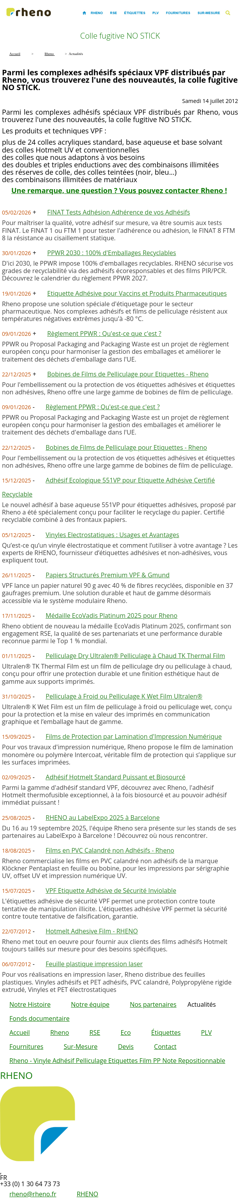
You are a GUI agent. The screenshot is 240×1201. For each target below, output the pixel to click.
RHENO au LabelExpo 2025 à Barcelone (103, 817)
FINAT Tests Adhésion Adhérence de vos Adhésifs (118, 212)
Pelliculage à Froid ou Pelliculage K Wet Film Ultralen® (124, 696)
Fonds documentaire (39, 1018)
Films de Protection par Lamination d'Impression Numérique (134, 736)
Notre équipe (90, 1004)
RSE (95, 1032)
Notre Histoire (29, 1004)
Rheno (59, 1032)
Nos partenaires (153, 1004)
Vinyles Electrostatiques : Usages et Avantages (112, 534)
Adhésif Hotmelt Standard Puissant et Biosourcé (115, 777)
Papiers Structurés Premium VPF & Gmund (108, 575)
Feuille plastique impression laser (94, 964)
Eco (125, 1032)
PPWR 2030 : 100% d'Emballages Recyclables (111, 252)
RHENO (87, 1194)
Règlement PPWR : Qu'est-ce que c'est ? (104, 333)
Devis (126, 1046)
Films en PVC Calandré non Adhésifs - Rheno (110, 850)
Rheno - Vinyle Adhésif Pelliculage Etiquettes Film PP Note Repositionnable (117, 1060)
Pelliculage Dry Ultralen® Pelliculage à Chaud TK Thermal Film (135, 655)
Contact (165, 1046)
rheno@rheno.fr (32, 1194)
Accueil (19, 1032)
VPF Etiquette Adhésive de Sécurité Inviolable (111, 890)
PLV (206, 1032)
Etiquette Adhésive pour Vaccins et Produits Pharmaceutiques (137, 293)
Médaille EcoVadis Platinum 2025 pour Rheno (111, 615)
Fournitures (26, 1046)
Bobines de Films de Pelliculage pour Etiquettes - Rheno (128, 374)
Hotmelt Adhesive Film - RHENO (92, 931)
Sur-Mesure (81, 1046)
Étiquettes (166, 1032)
